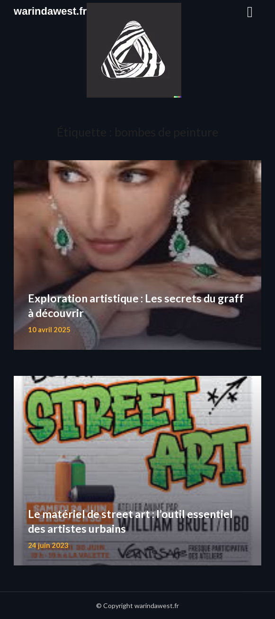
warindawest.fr (50, 11)
